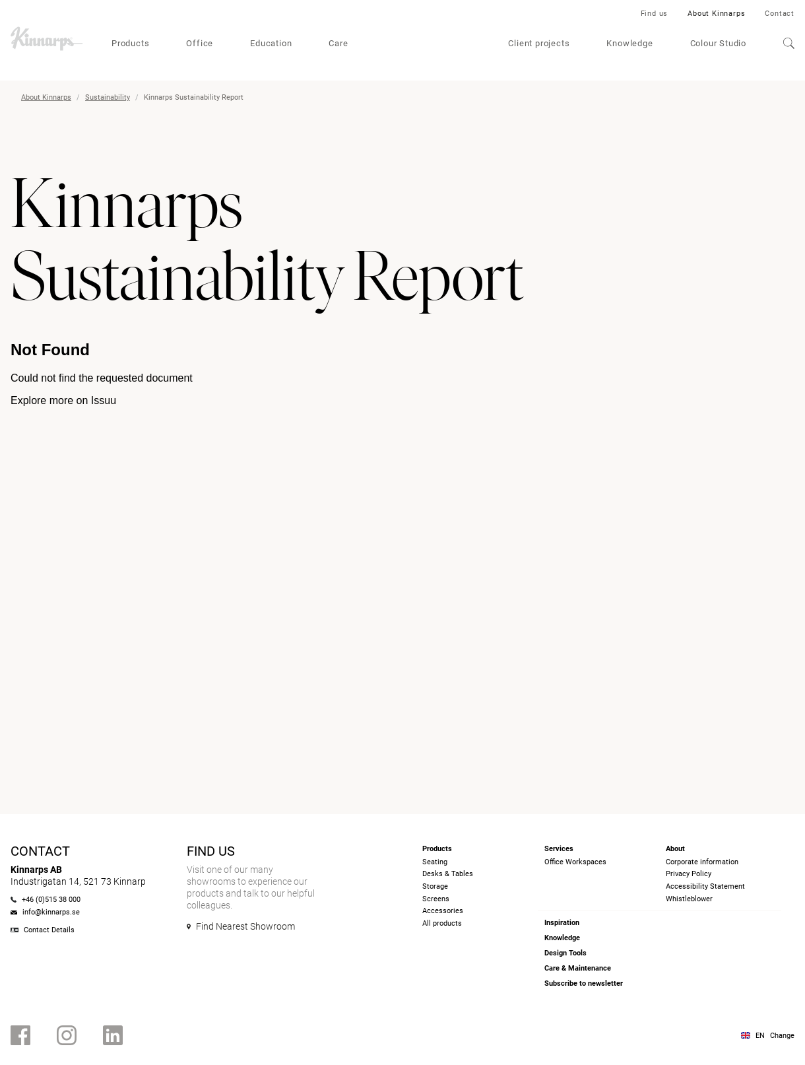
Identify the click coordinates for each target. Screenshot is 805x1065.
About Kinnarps (716, 13)
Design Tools (565, 953)
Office (199, 43)
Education (271, 43)
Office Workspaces (575, 862)
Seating (434, 862)
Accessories (442, 911)
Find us (654, 13)
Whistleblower (689, 899)
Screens (435, 899)
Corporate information (702, 862)
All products (442, 923)
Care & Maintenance (577, 968)
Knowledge (629, 43)
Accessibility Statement (705, 886)
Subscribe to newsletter (583, 983)
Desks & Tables (447, 874)
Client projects (538, 43)
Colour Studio (718, 43)
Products (130, 43)
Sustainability (107, 97)
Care (338, 43)
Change (782, 1035)
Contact (779, 13)
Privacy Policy (688, 874)
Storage (435, 886)
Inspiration (561, 922)
